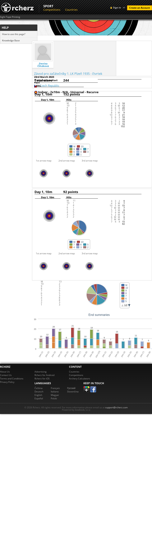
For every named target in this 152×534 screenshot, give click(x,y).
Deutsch (39, 391)
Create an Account (139, 7)
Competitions (51, 9)
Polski (54, 398)
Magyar (55, 395)
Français (55, 388)
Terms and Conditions (11, 378)
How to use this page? (13, 34)
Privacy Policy (7, 382)
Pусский (71, 388)
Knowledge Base (11, 40)
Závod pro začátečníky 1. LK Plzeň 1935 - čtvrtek (68, 74)
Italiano (55, 391)
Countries (71, 9)
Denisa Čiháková (43, 64)
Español (39, 398)
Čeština (39, 388)
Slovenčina (73, 391)
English (38, 395)
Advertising (41, 371)
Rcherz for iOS (42, 378)
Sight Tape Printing (10, 17)
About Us (5, 371)
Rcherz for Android (44, 375)
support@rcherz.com (116, 407)
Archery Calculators (79, 378)
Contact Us (6, 375)
